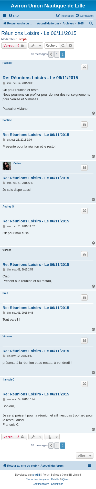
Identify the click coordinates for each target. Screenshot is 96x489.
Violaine (7, 336)
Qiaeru (66, 479)
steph (23, 39)
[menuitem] (13, 16)
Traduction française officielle (42, 479)
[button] (51, 54)
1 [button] (57, 54)
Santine (7, 120)
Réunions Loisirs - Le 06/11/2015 (39, 33)
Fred (5, 293)
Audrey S (8, 206)
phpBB (36, 474)
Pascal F (8, 62)
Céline (17, 163)
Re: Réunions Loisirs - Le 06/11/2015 (40, 77)
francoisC (8, 379)
